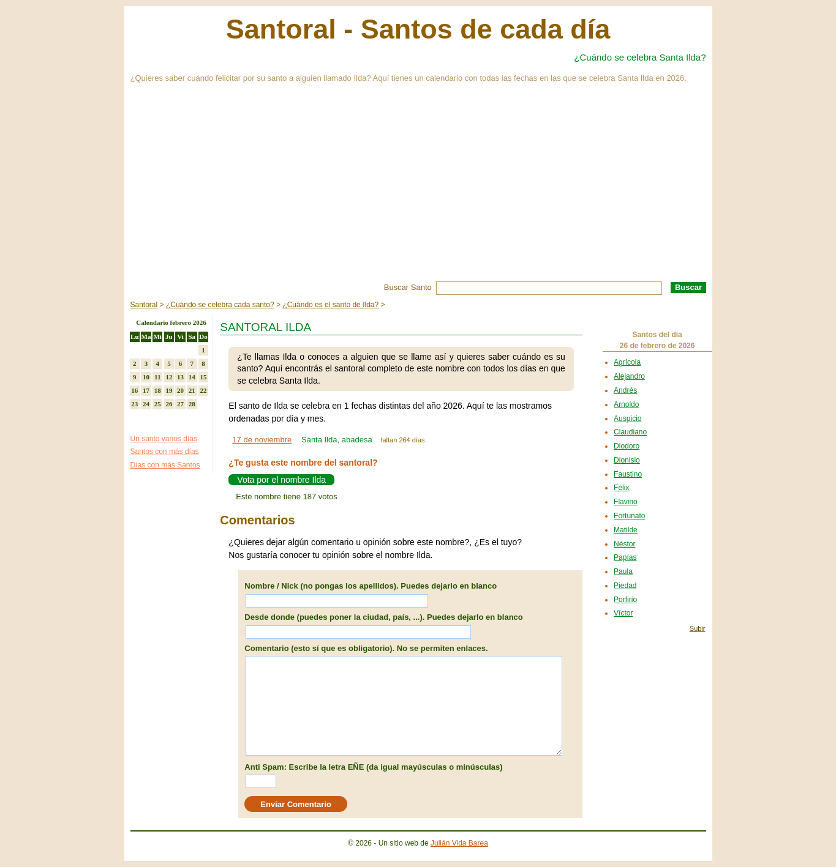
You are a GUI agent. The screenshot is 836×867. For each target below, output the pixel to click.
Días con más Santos (165, 465)
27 (180, 403)
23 (134, 403)
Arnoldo (626, 404)
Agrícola (627, 362)
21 (192, 390)
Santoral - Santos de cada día (418, 29)
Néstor (624, 544)
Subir (698, 628)
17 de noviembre (262, 439)
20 (180, 390)
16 (134, 390)
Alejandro (629, 376)
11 (157, 377)
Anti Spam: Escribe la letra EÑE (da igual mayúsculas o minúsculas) (373, 767)
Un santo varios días (163, 438)
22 (203, 390)
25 (157, 403)
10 (146, 377)
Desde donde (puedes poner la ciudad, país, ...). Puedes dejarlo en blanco (383, 617)
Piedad (625, 585)
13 (180, 377)
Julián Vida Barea (459, 843)
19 (168, 390)
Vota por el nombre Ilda (281, 480)
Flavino (626, 501)
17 (146, 390)
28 (192, 403)
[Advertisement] (418, 189)
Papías (625, 557)
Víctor (623, 613)
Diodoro (626, 446)
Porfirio (625, 599)
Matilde (626, 530)
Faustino (628, 474)
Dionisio (627, 460)
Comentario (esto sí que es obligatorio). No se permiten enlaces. (366, 648)
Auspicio (627, 418)
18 (157, 390)
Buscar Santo (408, 287)
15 (203, 377)
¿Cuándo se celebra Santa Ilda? (640, 57)
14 (192, 377)
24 (146, 403)
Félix (621, 487)
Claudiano (630, 432)
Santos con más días (164, 451)
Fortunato (629, 516)
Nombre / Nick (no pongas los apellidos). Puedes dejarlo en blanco (370, 585)
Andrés (625, 390)
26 (168, 403)
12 (168, 377)
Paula (623, 571)
